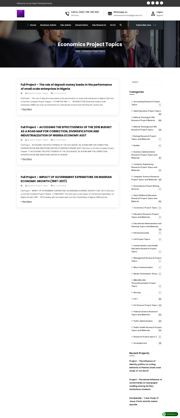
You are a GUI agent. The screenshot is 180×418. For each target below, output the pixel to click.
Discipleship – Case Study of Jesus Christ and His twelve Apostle (144, 401)
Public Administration (148, 321)
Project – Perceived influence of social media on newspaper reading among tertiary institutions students (145, 384)
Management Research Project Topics (146, 260)
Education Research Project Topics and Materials (146, 216)
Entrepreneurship (148, 233)
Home (77, 51)
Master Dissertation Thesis (148, 274)
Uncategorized (148, 343)
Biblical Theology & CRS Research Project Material (146, 119)
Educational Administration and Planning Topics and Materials (146, 226)
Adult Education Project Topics (148, 112)
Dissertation (81, 25)
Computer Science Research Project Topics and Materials (146, 179)
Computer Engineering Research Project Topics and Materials (146, 167)
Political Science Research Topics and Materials (146, 313)
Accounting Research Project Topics (146, 103)
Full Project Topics (148, 239)
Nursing (148, 292)
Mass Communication (148, 267)
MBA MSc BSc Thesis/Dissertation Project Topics (146, 283)
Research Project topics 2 (148, 337)
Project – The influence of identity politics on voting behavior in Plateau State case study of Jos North (145, 366)
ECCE (113, 25)
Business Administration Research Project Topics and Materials (146, 155)
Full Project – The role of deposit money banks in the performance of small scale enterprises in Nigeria (66, 87)
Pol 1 (148, 299)
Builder (148, 145)
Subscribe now (146, 25)
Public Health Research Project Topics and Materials (146, 329)
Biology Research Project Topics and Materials (146, 138)
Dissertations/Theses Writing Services (146, 188)
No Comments (59, 93)
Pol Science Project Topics (148, 305)
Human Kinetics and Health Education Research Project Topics (146, 249)
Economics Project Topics (148, 208)
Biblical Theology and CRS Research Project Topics (146, 129)
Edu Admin (65, 25)
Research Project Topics (37, 93)
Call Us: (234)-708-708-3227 (85, 12)
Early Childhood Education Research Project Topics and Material (146, 198)
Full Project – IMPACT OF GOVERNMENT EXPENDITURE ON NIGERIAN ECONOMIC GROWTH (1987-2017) (66, 179)
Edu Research (99, 25)
